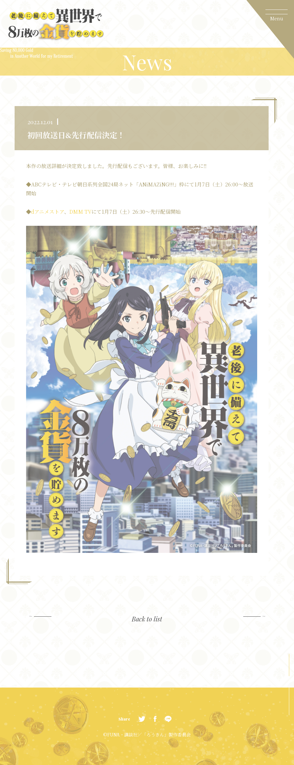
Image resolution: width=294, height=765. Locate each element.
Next (249, 620)
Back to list (147, 619)
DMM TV (80, 211)
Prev (47, 620)
